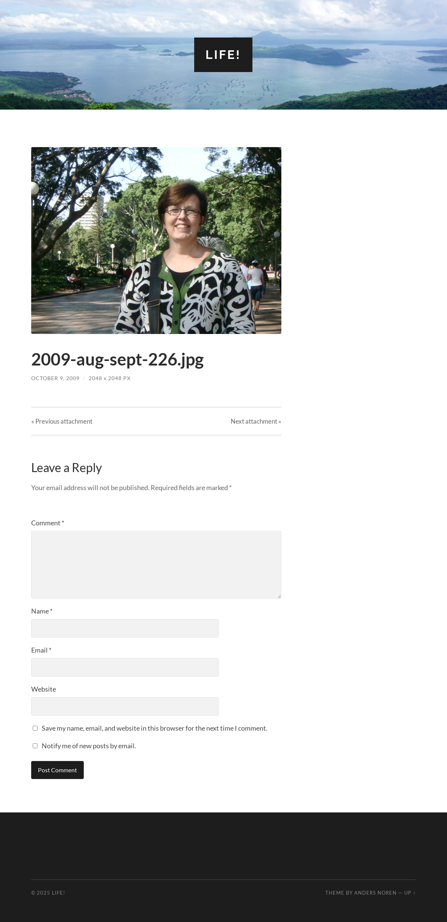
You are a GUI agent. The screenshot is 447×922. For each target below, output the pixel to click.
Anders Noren (375, 893)
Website (43, 689)
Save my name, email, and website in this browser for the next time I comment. (154, 728)
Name (42, 611)
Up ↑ (409, 893)
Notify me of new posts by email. (89, 746)
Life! (223, 55)
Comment (47, 523)
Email (41, 650)
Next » (256, 421)
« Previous (61, 421)
